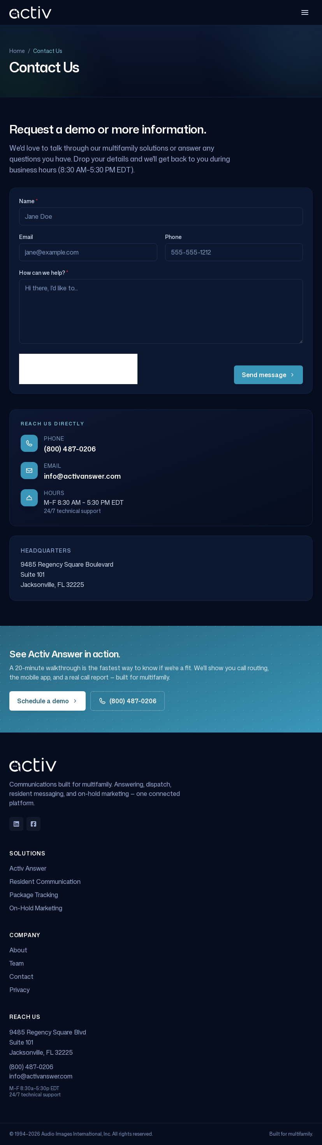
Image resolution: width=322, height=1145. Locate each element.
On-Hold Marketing (35, 908)
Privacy (19, 989)
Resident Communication (45, 881)
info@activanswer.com (82, 476)
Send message (268, 375)
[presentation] (78, 369)
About (18, 950)
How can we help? (43, 272)
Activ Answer (27, 868)
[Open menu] (305, 12)
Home (17, 50)
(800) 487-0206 (70, 449)
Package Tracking (33, 894)
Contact (21, 976)
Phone (173, 237)
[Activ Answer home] (30, 12)
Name (28, 201)
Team (16, 963)
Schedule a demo (47, 701)
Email (26, 237)
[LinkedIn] (16, 824)
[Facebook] (33, 824)
